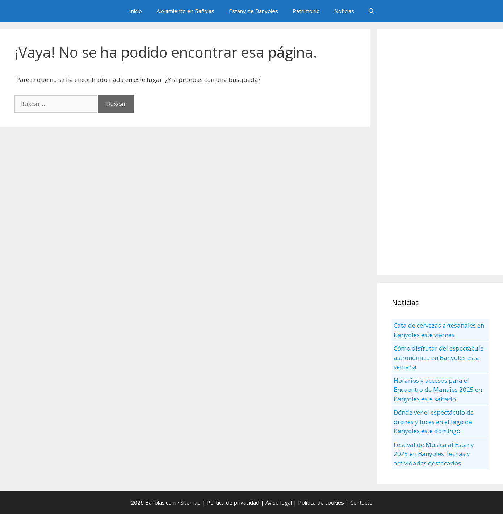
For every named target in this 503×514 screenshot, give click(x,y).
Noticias (344, 10)
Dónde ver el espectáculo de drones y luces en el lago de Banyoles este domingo (434, 421)
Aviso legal (278, 502)
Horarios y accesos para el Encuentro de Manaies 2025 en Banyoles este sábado (438, 389)
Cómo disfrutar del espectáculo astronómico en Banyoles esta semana (439, 357)
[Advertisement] (440, 152)
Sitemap (190, 502)
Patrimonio (306, 10)
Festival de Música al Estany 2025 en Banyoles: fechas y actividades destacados (434, 453)
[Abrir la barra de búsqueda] (371, 11)
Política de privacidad (233, 502)
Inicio (135, 10)
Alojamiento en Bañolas (185, 10)
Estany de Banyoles (253, 10)
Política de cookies (321, 502)
